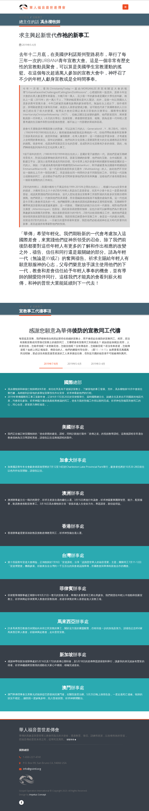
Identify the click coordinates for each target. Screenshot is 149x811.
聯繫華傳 (71, 739)
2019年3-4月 (98, 363)
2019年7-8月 (51, 363)
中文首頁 (24, 17)
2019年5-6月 (74, 363)
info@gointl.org (32, 769)
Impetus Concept (37, 794)
